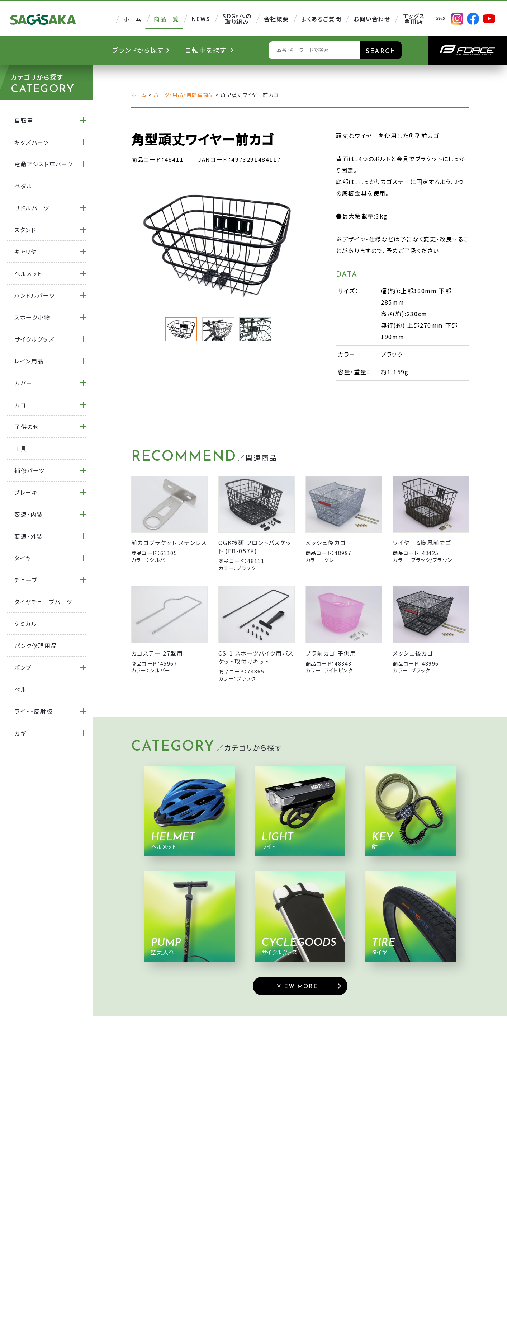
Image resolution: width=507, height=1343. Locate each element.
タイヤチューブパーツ (43, 601)
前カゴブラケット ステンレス (169, 542)
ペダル (23, 186)
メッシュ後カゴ (325, 542)
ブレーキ (26, 492)
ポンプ (23, 667)
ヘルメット (28, 273)
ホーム (139, 94)
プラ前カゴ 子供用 (330, 653)
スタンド (25, 229)
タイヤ (23, 558)
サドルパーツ (31, 207)
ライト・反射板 (33, 711)
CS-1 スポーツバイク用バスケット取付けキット (256, 657)
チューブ (25, 580)
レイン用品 (29, 361)
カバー (23, 383)
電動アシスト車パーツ (43, 164)
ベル (20, 689)
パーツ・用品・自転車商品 (183, 94)
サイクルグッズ (34, 339)
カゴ (20, 404)
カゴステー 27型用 (157, 653)
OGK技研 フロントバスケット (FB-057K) (254, 546)
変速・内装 (28, 514)
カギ (20, 733)
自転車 (23, 120)
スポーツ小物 (32, 317)
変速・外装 (28, 536)
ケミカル (25, 623)
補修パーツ (29, 470)
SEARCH (381, 51)
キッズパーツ (31, 142)
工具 (20, 448)
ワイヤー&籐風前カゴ (422, 542)
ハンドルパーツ (34, 295)
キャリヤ (25, 251)
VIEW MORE (297, 987)
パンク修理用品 (35, 645)
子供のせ (26, 426)
